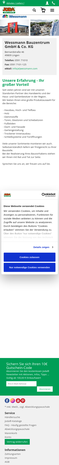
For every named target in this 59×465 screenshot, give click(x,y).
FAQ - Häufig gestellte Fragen (21, 425)
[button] (47, 3)
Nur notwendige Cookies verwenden (29, 267)
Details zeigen (41, 247)
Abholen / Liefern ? (13, 3)
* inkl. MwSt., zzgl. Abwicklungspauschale (27, 406)
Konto (8, 437)
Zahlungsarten (13, 453)
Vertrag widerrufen (17, 441)
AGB (7, 461)
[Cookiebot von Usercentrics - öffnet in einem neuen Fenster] (42, 195)
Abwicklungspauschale (17, 429)
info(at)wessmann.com (24, 68)
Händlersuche (12, 417)
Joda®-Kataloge (13, 421)
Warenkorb (11, 433)
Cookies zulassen (29, 257)
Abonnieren (44, 389)
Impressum (11, 457)
